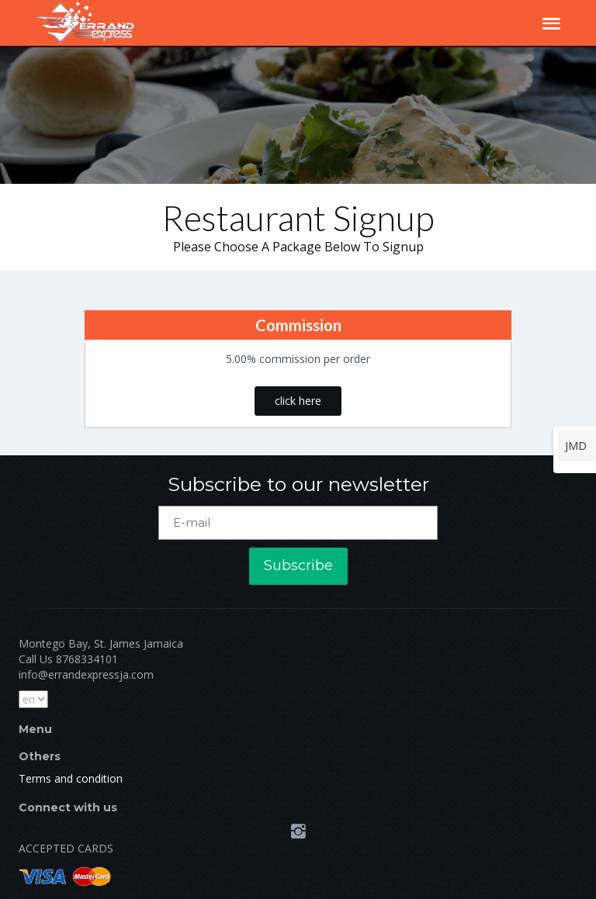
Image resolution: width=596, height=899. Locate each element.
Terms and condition (71, 778)
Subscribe (298, 565)
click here (298, 400)
